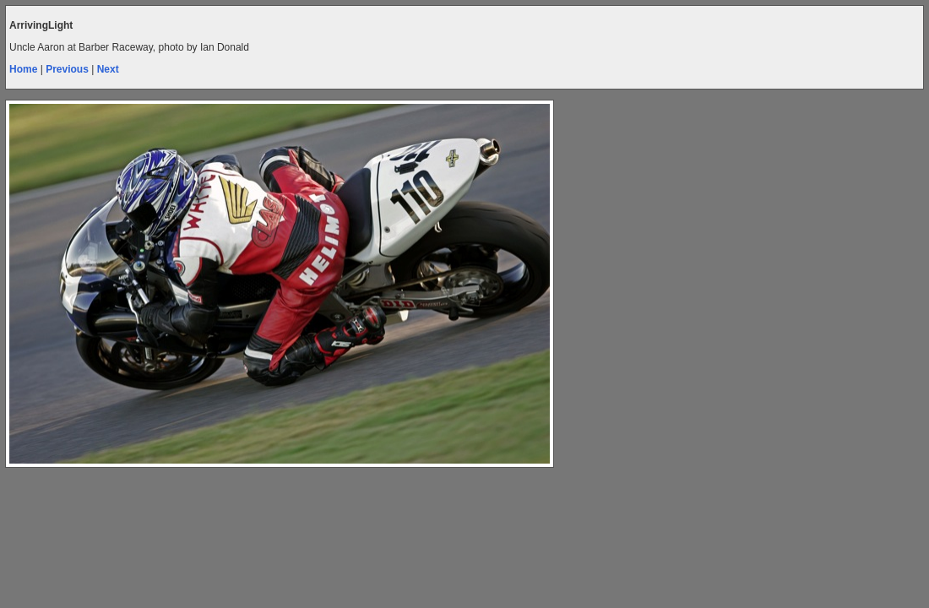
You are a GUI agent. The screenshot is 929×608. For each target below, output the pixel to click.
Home (23, 69)
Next (108, 69)
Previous (67, 69)
